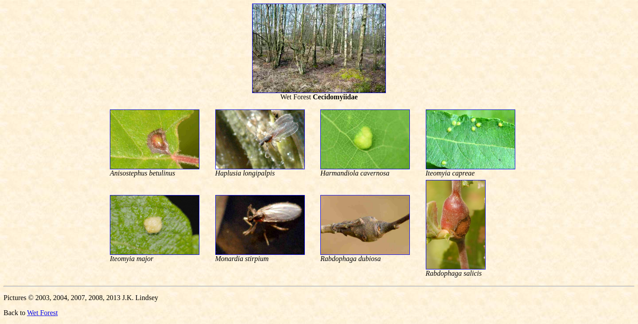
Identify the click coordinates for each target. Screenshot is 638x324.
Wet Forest (42, 312)
